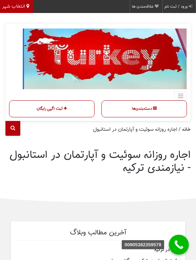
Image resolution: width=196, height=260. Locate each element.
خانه (186, 129)
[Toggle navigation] (180, 95)
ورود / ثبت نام (178, 6)
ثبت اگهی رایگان (52, 108)
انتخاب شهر (15, 6)
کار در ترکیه (165, 250)
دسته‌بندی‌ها (144, 108)
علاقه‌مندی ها (145, 6)
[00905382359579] (179, 245)
